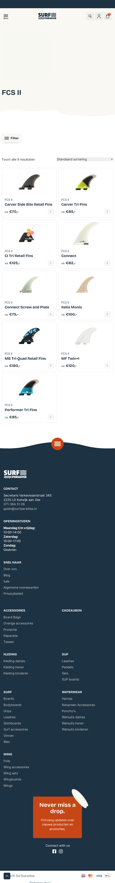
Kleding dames (14, 661)
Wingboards (12, 779)
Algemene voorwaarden (21, 587)
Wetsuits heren (73, 723)
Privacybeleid (13, 593)
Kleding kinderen (15, 673)
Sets (65, 673)
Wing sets (10, 773)
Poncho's (68, 711)
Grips (7, 711)
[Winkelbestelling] (84, 159)
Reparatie (10, 636)
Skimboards (12, 723)
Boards (8, 698)
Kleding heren (13, 667)
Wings (8, 785)
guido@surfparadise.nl (20, 509)
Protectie (10, 629)
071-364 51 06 (14, 504)
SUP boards (70, 679)
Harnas (67, 698)
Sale (6, 581)
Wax (6, 742)
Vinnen (8, 735)
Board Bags (12, 617)
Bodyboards (12, 705)
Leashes (68, 661)
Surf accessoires (15, 729)
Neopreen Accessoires (78, 705)
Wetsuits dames (73, 717)
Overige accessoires (18, 623)
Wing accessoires (16, 767)
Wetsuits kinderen (75, 729)
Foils (6, 761)
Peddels (67, 667)
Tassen (8, 642)
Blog (6, 575)
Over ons (10, 569)
